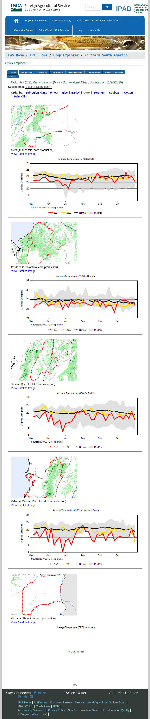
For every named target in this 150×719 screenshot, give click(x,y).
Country (12, 76)
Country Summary (61, 20)
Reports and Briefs (35, 20)
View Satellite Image (23, 153)
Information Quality (118, 710)
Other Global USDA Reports (54, 30)
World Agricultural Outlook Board (106, 702)
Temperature (41, 72)
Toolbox (12, 72)
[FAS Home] (30, 6)
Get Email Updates (123, 693)
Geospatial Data (23, 30)
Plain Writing (26, 706)
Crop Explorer (65, 55)
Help (80, 30)
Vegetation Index (75, 72)
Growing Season (93, 72)
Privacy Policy (56, 710)
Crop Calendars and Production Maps (97, 20)
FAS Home (16, 55)
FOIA (56, 706)
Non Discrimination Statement (86, 710)
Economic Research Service (67, 702)
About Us (95, 30)
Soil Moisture (57, 72)
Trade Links (43, 706)
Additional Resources (114, 72)
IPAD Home (38, 55)
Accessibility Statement (31, 710)
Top (75, 684)
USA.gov (23, 714)
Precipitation (26, 72)
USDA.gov (40, 702)
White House (39, 714)
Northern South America (106, 55)
